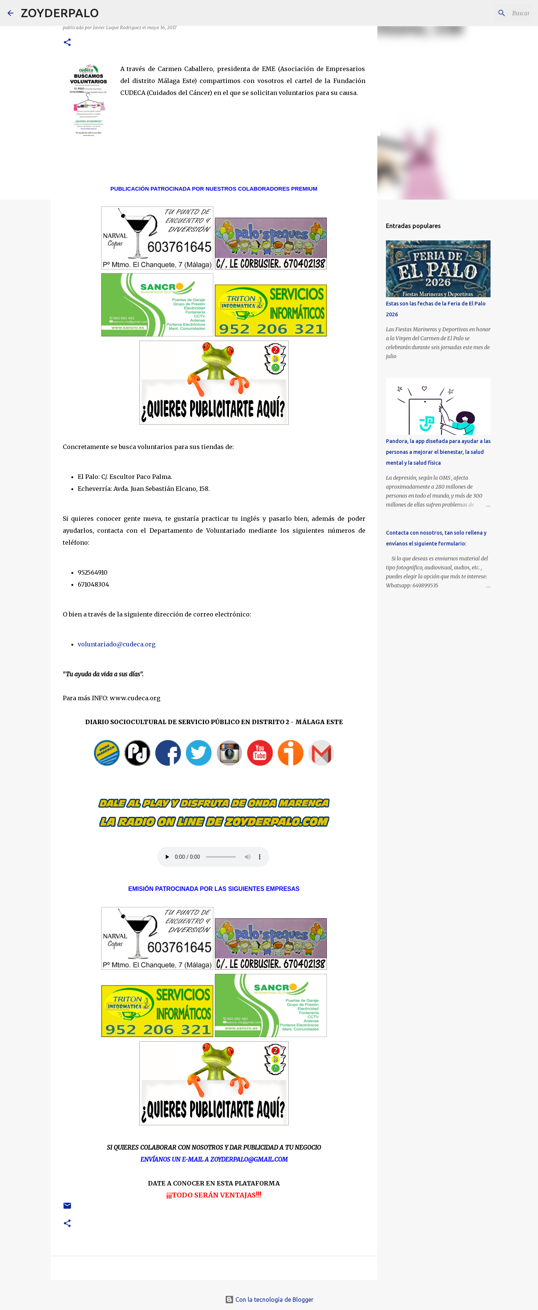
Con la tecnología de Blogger (269, 1299)
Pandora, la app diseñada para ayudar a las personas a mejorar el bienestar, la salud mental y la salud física (438, 452)
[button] (67, 43)
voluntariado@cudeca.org (116, 644)
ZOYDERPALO (60, 12)
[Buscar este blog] (493, 13)
